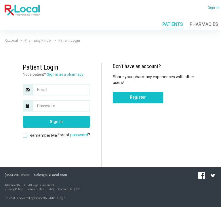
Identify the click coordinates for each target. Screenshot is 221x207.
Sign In (56, 121)
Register (138, 97)
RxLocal (11, 40)
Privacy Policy (14, 189)
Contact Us (65, 189)
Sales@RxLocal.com (50, 175)
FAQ (51, 189)
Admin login (57, 198)
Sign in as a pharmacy (65, 74)
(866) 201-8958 (17, 175)
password (79, 135)
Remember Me (43, 135)
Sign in (213, 7)
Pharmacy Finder (38, 40)
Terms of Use (35, 189)
